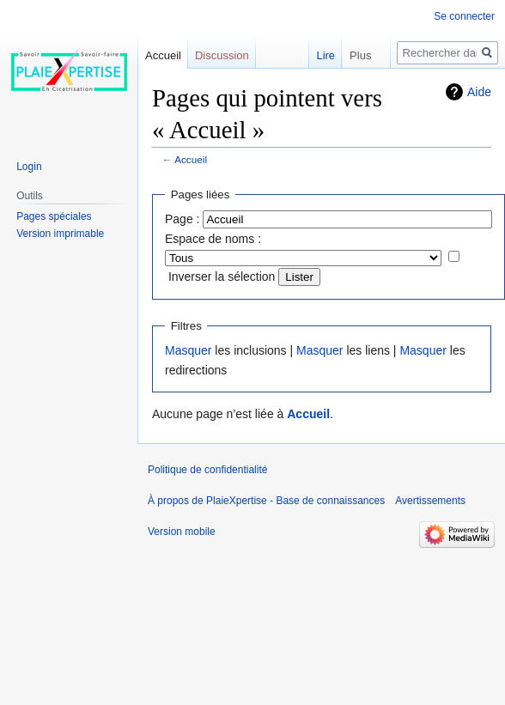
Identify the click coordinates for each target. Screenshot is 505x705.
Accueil (190, 159)
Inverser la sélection (222, 276)
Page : (182, 219)
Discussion (222, 55)
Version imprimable (60, 234)
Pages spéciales (53, 216)
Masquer (188, 350)
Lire (309, 55)
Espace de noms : (213, 239)
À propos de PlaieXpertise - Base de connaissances (266, 501)
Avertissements (430, 501)
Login (28, 167)
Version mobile (182, 532)
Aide (479, 92)
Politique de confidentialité (207, 470)
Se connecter (464, 16)
